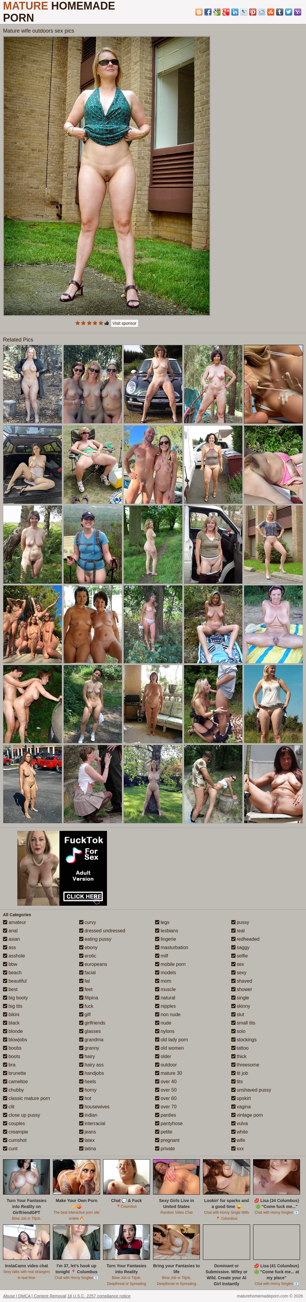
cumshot (15, 1140)
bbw (10, 964)
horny (88, 1089)
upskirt (241, 1098)
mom (163, 981)
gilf (85, 1014)
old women (169, 1048)
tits (237, 1081)
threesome (245, 1064)
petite (163, 1131)
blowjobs (15, 1039)
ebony (88, 947)
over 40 (166, 1081)
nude (163, 1022)
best (10, 989)
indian (88, 1115)
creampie (15, 1131)
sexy (239, 972)
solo (238, 1031)
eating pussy (95, 939)
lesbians (166, 930)
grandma (91, 1039)
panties (165, 1115)
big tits (12, 1006)
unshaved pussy (251, 1089)
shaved (241, 981)
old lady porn (171, 1039)
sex (237, 964)
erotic (88, 955)
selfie (239, 955)
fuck (86, 1006)
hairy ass (91, 1064)
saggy (240, 947)
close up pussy (21, 1115)
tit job (239, 1073)
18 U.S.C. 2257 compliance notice (99, 1296)
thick (239, 1056)
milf (161, 955)
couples (14, 1123)
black (11, 1022)
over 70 (166, 1106)
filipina (88, 997)
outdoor (166, 1064)
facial (87, 972)
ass (9, 947)
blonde (13, 1031)
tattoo (240, 1048)
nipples (165, 1006)
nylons (165, 1031)
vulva (239, 1123)
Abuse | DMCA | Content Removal (34, 1296)
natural (165, 997)
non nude (167, 1014)
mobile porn (170, 964)
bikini (11, 1014)
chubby (13, 1089)
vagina (241, 1106)
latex (87, 1140)
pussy (240, 922)
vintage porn (247, 1115)
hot (85, 1098)
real (238, 930)
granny (89, 1048)
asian (11, 939)
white (239, 1131)
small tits (243, 1022)
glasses (90, 1031)
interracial (92, 1123)
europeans (93, 964)
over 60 (166, 1098)
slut (237, 1014)
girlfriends (92, 1022)
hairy (87, 1056)
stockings (244, 1039)
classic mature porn (26, 1098)
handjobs (91, 1073)
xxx (237, 1148)
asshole (14, 955)
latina (87, 1148)
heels (87, 1081)
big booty (15, 997)
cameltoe (15, 1081)
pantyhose (169, 1123)
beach (12, 972)
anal (10, 930)
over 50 (166, 1089)
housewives (94, 1106)
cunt (10, 1148)
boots (11, 1056)
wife (238, 1140)
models (165, 972)
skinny (240, 1006)
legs (162, 922)
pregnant (167, 1140)
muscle (165, 989)
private (165, 1148)
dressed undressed (102, 930)
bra (9, 1064)
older (163, 1056)
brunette (14, 1073)
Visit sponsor (125, 323)
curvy (87, 922)
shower (241, 989)
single (240, 997)
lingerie (165, 939)
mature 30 (168, 1073)
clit (8, 1106)
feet (86, 989)
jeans (87, 1131)
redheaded (245, 939)
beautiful (15, 981)
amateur (14, 922)
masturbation (171, 947)
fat (84, 981)
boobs (12, 1048)
